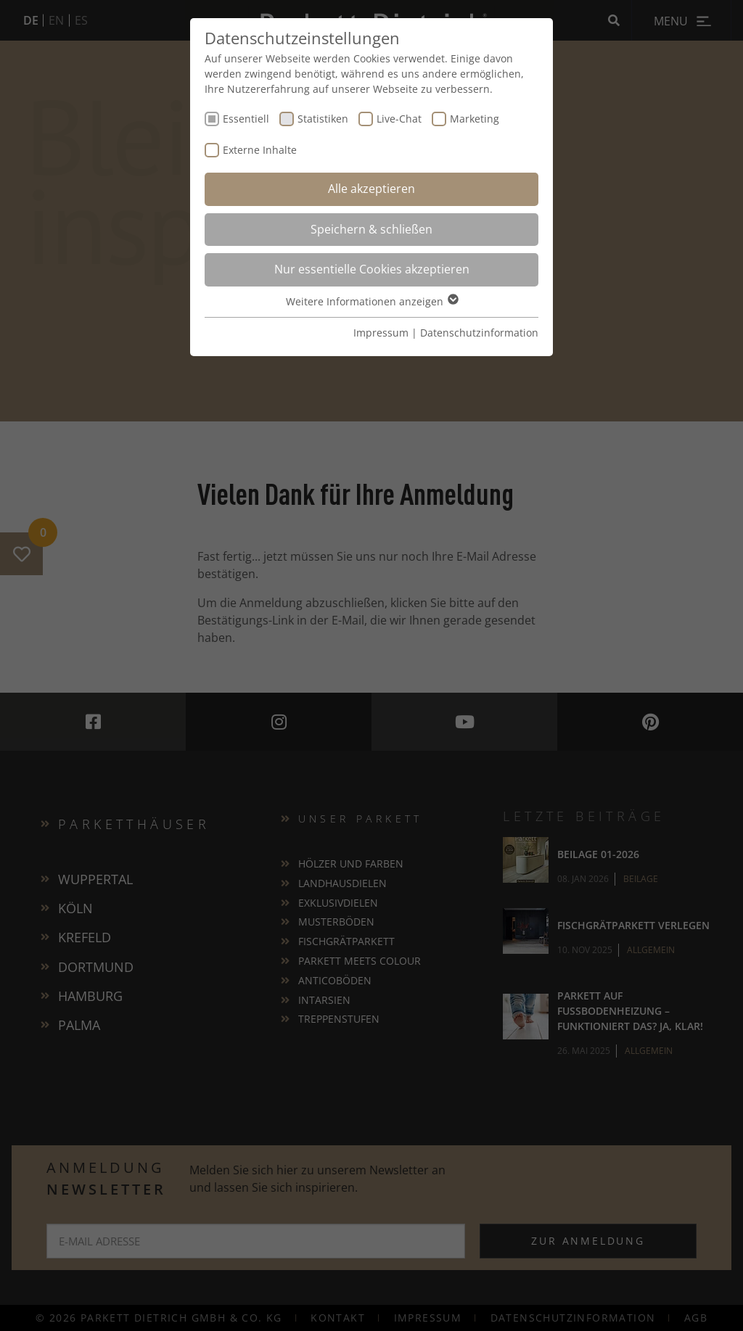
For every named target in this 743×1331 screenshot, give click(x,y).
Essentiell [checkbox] (246, 118)
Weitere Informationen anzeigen (371, 301)
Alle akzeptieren (371, 189)
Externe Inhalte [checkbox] (260, 150)
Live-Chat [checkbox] (399, 118)
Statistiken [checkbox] (322, 118)
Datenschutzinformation (479, 332)
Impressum (381, 332)
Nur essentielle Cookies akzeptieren (371, 269)
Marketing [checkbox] (474, 118)
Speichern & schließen (371, 229)
